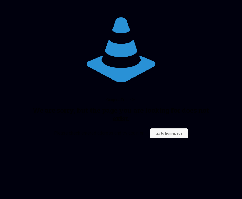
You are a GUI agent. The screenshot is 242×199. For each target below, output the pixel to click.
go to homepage (169, 133)
